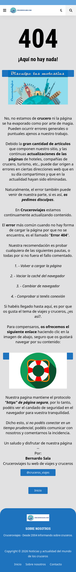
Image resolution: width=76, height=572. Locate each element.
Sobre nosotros (36, 564)
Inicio (38, 490)
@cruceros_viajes (38, 472)
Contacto (56, 564)
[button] (4, 10)
